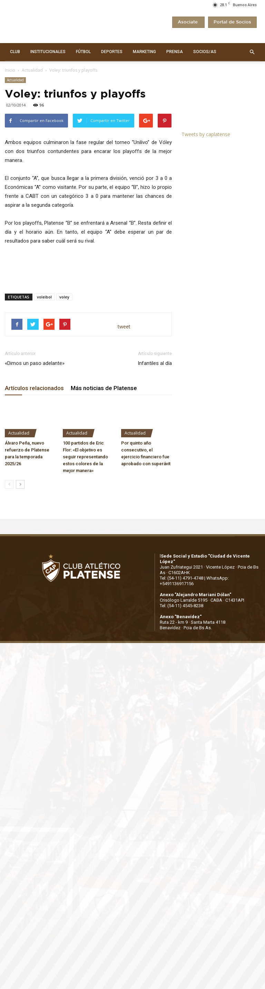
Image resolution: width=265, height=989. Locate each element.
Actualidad (32, 70)
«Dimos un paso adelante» (35, 363)
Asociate (188, 22)
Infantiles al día (155, 363)
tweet (124, 326)
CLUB (15, 51)
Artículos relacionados (34, 388)
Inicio (10, 70)
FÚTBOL (83, 51)
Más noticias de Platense (104, 388)
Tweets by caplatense (205, 134)
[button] (252, 52)
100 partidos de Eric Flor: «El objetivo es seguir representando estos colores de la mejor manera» (85, 456)
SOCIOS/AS (204, 51)
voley (64, 296)
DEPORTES (111, 51)
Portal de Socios (232, 22)
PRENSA (174, 51)
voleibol (44, 296)
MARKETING (144, 51)
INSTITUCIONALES (48, 51)
